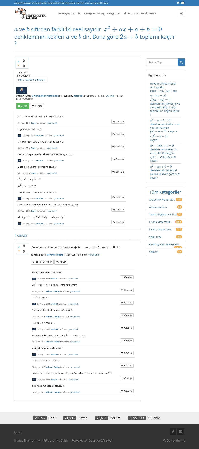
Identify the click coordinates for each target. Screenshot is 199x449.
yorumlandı (52, 123)
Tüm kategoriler (165, 192)
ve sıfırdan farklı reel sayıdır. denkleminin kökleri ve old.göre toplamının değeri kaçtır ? (165, 99)
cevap (24, 105)
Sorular (76, 13)
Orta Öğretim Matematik (45, 95)
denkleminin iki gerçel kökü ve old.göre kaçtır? (164, 172)
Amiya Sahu (60, 440)
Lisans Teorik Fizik (160, 229)
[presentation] (16, 29)
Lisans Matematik (159, 222)
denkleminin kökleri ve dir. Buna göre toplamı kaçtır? (164, 153)
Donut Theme (23, 440)
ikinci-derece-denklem (31, 79)
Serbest (153, 252)
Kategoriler (114, 13)
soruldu (110, 95)
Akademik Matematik (162, 199)
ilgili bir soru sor (43, 261)
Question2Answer (100, 440)
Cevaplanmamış (94, 13)
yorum (38, 105)
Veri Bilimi (155, 237)
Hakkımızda (148, 13)
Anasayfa (64, 13)
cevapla (120, 121)
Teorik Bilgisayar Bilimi (163, 214)
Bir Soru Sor (130, 13)
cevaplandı (93, 254)
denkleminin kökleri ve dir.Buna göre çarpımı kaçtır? (165, 130)
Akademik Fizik (158, 207)
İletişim (18, 432)
